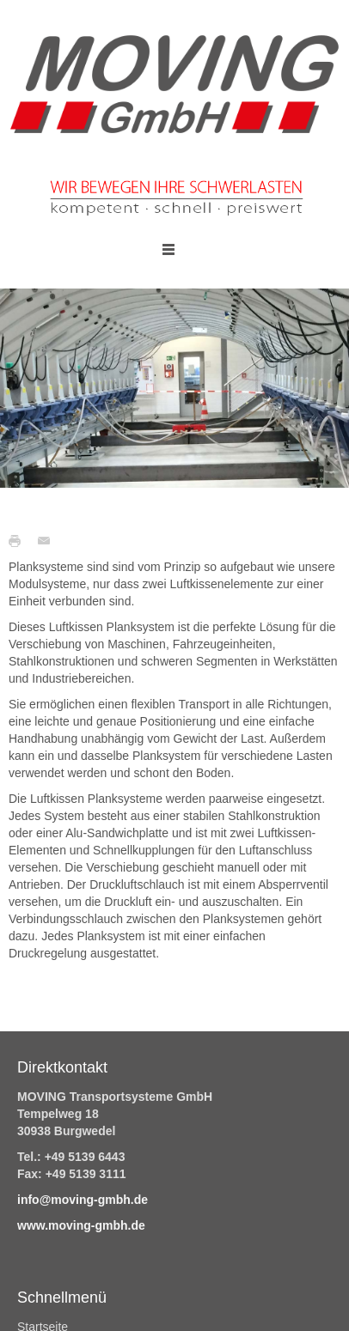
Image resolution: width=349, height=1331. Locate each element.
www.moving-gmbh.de (81, 1225)
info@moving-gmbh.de (82, 1199)
